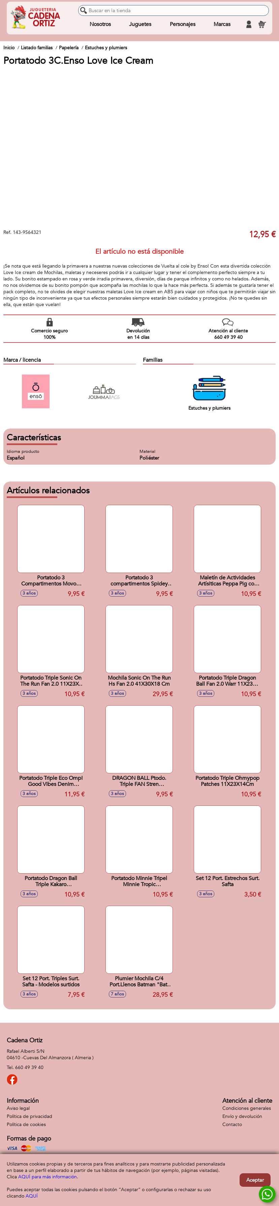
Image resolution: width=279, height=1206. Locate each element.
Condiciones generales (246, 1108)
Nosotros (100, 24)
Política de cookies (26, 1124)
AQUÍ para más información (47, 1177)
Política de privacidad (29, 1116)
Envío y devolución (242, 1116)
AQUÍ (32, 1196)
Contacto (232, 1124)
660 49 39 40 (29, 1067)
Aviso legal (18, 1108)
